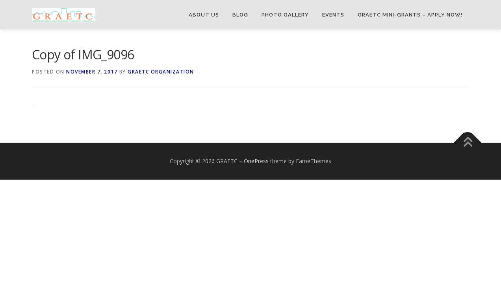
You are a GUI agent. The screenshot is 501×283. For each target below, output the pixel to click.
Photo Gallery (285, 15)
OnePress (256, 161)
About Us (204, 15)
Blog (240, 15)
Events (333, 15)
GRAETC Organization (161, 71)
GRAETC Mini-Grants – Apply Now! (410, 15)
